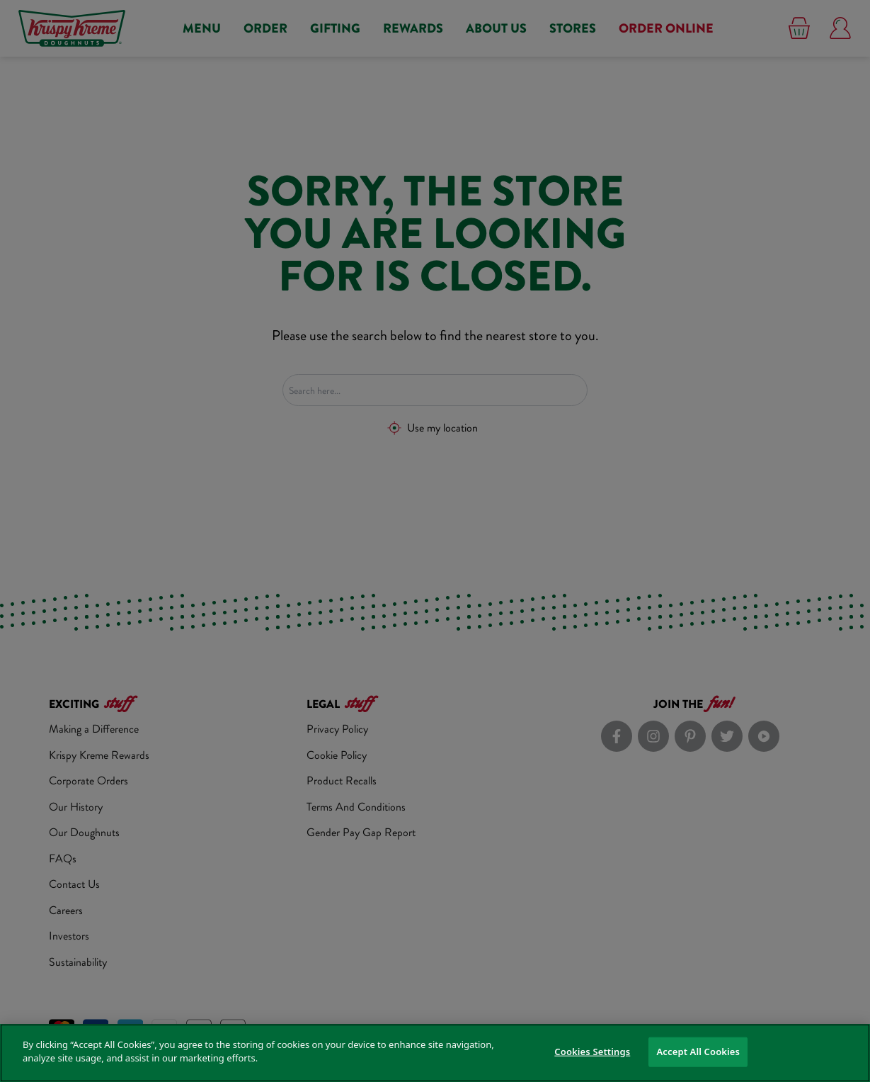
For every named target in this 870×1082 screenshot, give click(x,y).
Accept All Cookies (698, 1051)
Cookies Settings (592, 1051)
